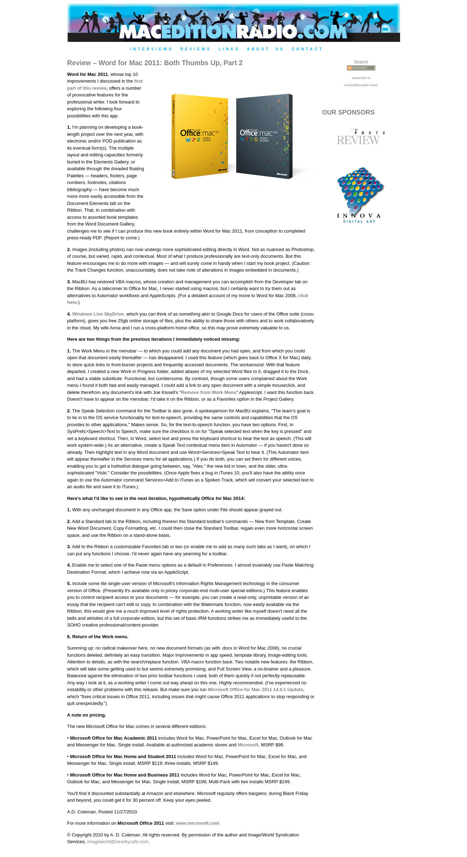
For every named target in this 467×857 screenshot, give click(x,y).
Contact (308, 49)
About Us (266, 49)
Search (361, 62)
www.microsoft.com (198, 823)
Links (229, 49)
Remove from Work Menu (209, 392)
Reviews (196, 49)
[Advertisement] (361, 351)
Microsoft (248, 744)
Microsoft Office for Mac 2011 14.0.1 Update (255, 689)
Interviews (151, 49)
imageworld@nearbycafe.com (117, 841)
